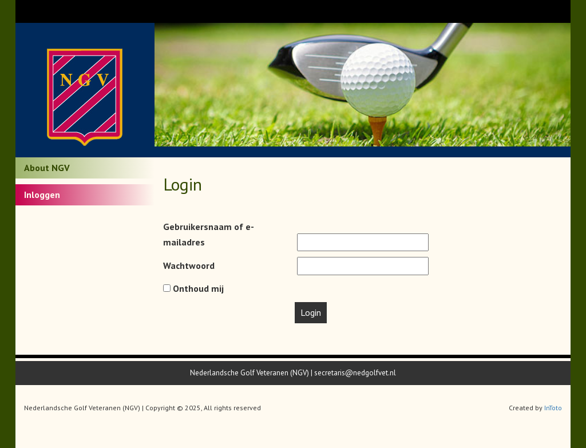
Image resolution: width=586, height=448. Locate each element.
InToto (553, 407)
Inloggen (42, 194)
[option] (363, 84)
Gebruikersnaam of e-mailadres (208, 234)
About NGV (47, 167)
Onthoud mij (193, 288)
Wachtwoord (189, 265)
